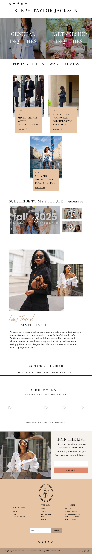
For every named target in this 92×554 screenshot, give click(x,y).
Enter (56, 530)
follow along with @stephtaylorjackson (46, 422)
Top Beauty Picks (72, 517)
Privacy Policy (19, 517)
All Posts (22, 372)
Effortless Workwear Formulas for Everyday (62, 119)
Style (20, 110)
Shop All (68, 509)
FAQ (14, 514)
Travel (43, 517)
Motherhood (45, 514)
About (15, 511)
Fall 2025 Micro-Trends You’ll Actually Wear (28, 119)
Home (39, 372)
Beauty (47, 372)
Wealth (70, 372)
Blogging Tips (58, 372)
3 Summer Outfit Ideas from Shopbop (45, 179)
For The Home (71, 519)
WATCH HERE (75, 202)
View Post (22, 129)
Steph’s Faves (71, 511)
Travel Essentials (72, 514)
